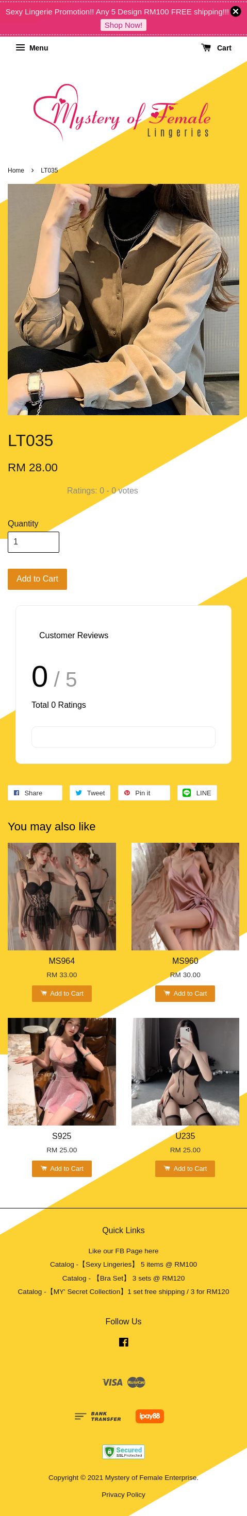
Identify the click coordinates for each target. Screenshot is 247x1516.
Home (16, 170)
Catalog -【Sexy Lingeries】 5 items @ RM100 (123, 1264)
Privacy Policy (123, 1494)
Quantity (23, 523)
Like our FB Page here (123, 1251)
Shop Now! (123, 25)
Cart (216, 48)
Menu (31, 48)
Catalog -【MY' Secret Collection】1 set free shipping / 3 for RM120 (123, 1292)
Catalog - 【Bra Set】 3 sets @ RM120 (123, 1278)
